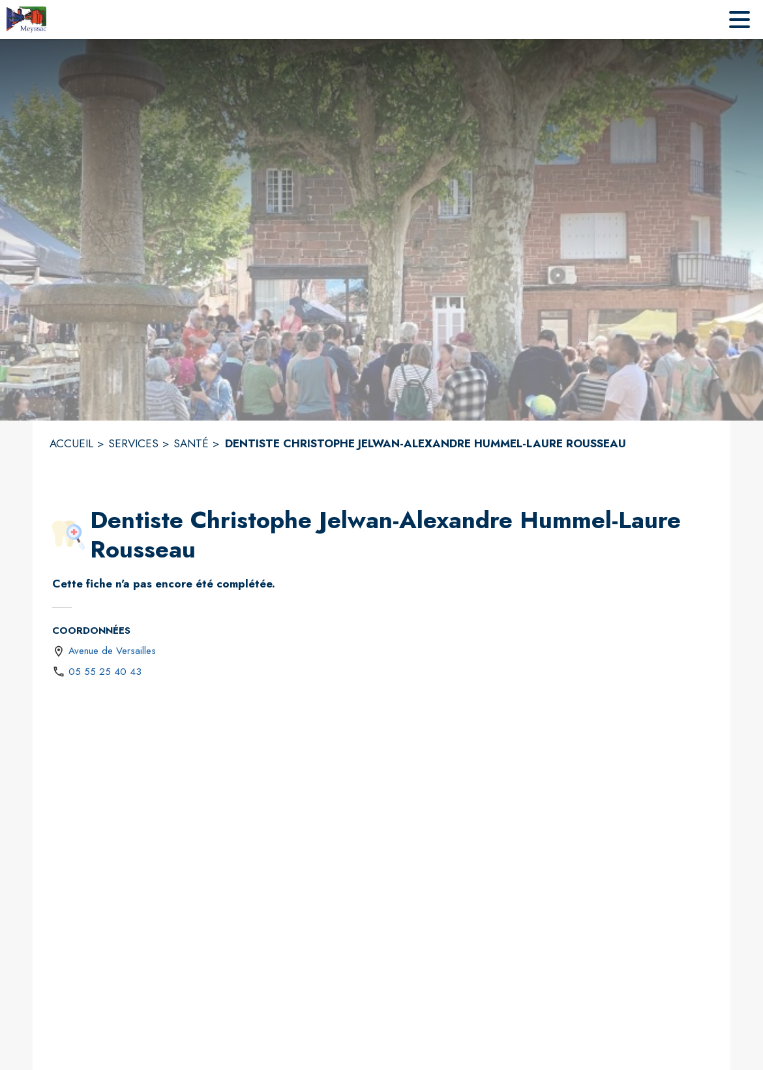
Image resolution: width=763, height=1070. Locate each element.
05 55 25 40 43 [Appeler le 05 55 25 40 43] (105, 671)
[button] (68, 535)
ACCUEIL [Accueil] (71, 443)
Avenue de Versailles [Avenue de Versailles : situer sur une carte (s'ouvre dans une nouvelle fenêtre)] (112, 651)
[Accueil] (26, 20)
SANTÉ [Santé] (191, 443)
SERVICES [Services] (133, 443)
